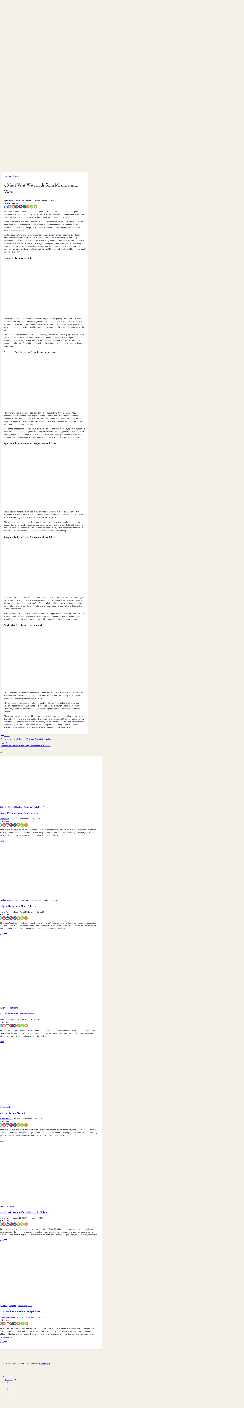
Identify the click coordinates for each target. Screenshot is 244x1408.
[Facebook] (6, 206)
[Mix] (28, 206)
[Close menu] (1, 1372)
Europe (11, 807)
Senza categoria (31, 807)
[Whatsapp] (31, 206)
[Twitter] (9, 206)
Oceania (12, 1392)
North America (27, 900)
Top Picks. (8, 176)
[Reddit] (13, 206)
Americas (12, 1387)
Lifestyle (18, 807)
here (68, 727)
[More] (35, 206)
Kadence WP (44, 1364)
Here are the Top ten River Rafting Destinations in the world (44, 744)
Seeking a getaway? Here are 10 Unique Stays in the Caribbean (44, 737)
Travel (16, 176)
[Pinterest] (20, 206)
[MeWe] (24, 206)
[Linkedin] (17, 206)
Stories (7, 1376)
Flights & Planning (11, 900)
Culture (3, 807)
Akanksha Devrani (13, 200)
